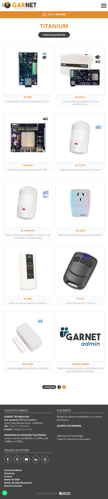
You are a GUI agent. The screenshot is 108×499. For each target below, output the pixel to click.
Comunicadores (13, 470)
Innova (8, 476)
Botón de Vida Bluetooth (18, 482)
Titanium (9, 473)
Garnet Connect (13, 485)
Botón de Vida (12, 479)
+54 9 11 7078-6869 (19, 426)
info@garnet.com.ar (22, 429)
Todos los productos (54, 34)
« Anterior (49, 387)
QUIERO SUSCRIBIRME (69, 425)
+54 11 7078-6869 (56, 14)
